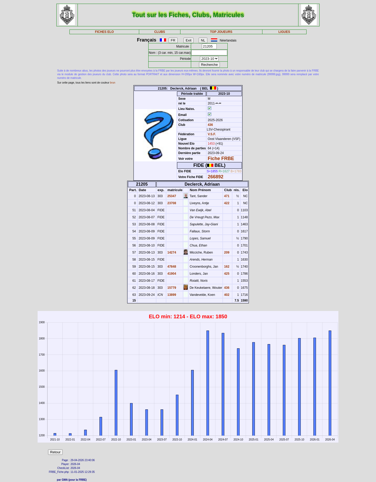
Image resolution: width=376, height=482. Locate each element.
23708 (171, 203)
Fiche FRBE (221, 158)
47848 (171, 266)
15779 (171, 288)
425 (226, 273)
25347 (171, 196)
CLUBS (159, 32)
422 (226, 203)
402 (226, 295)
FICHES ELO (104, 32)
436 (210, 125)
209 (226, 252)
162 (226, 266)
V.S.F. (212, 134)
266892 (215, 176)
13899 (171, 295)
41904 (171, 273)
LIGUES (284, 32)
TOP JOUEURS (221, 32)
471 (226, 196)
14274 (171, 252)
